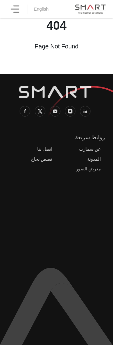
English (42, 9)
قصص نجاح (41, 159)
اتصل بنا (44, 149)
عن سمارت (89, 149)
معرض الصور (87, 168)
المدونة (93, 159)
